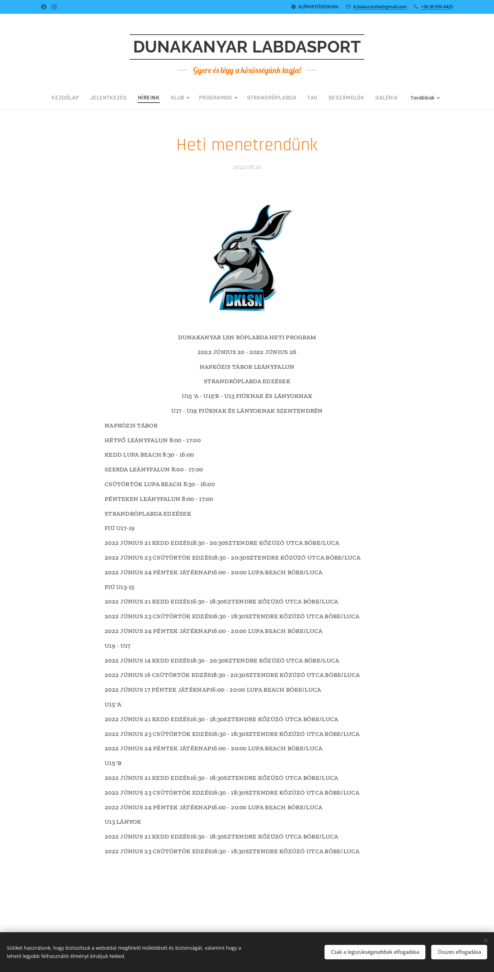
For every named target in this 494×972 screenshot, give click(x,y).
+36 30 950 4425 (437, 6)
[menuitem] (96, 97)
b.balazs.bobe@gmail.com (380, 6)
